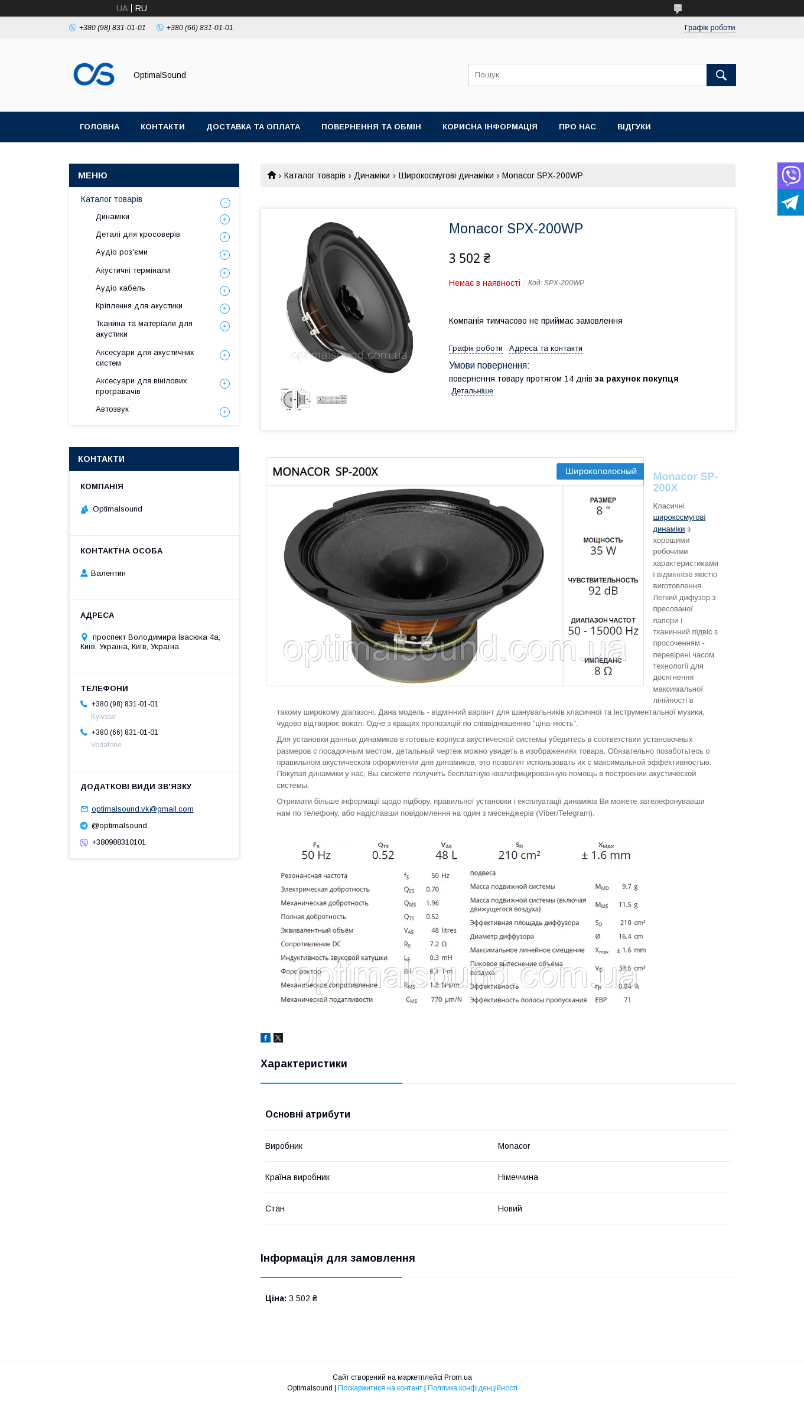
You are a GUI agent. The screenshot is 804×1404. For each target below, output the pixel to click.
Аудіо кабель (120, 288)
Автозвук (112, 409)
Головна (99, 126)
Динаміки (372, 175)
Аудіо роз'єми (122, 251)
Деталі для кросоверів (138, 234)
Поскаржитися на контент (380, 1388)
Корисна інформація (490, 126)
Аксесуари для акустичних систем (145, 357)
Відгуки (634, 126)
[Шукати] (721, 75)
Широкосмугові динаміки (446, 175)
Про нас (577, 126)
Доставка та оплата (253, 126)
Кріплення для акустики (139, 305)
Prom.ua (458, 1377)
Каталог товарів (315, 175)
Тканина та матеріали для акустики (144, 328)
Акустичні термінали (133, 270)
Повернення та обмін (371, 126)
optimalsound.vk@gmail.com (143, 808)
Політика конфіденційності (472, 1388)
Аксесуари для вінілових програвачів (141, 386)
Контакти (163, 126)
